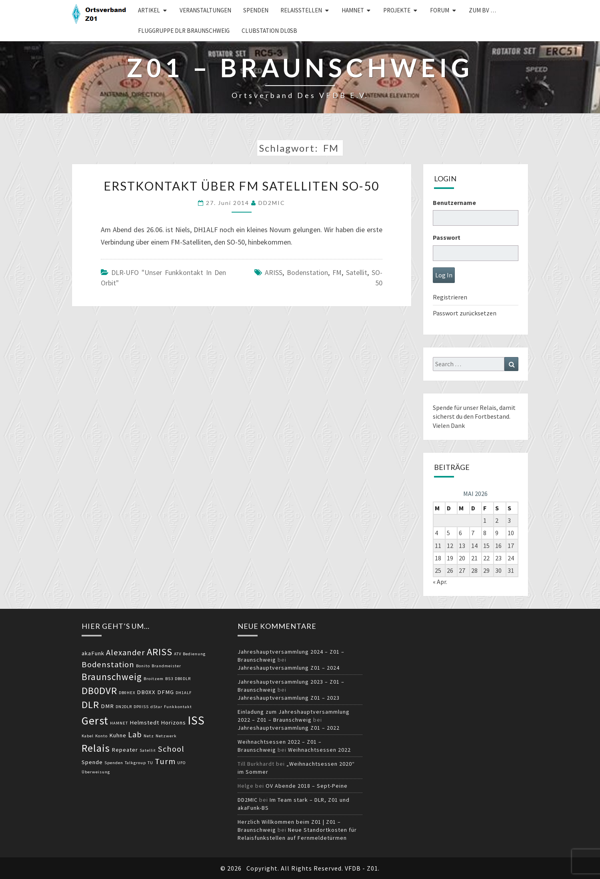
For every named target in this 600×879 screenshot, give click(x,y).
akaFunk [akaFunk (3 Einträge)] (93, 653)
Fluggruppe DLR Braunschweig (184, 30)
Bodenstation (307, 272)
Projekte (396, 10)
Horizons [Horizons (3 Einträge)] (173, 722)
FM (337, 272)
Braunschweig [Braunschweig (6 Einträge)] (112, 676)
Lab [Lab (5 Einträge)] (135, 734)
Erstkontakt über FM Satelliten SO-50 (241, 186)
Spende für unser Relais (464, 407)
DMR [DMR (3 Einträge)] (107, 706)
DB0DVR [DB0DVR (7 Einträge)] (99, 690)
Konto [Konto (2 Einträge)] (101, 736)
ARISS (273, 272)
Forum (439, 10)
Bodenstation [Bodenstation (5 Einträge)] (108, 664)
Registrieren (450, 297)
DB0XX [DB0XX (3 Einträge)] (146, 692)
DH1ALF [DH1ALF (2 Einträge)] (184, 692)
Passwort (446, 237)
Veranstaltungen (205, 10)
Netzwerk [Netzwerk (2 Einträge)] (166, 736)
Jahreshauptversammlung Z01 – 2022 (289, 727)
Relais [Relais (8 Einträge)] (96, 748)
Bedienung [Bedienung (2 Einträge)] (194, 653)
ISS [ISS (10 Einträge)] (196, 720)
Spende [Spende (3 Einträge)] (92, 762)
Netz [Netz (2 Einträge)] (149, 736)
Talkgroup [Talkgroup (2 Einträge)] (135, 762)
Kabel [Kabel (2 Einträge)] (88, 736)
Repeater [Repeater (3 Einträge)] (125, 749)
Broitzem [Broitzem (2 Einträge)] (154, 678)
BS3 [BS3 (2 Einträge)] (169, 678)
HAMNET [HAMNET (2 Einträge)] (119, 723)
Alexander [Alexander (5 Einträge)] (125, 652)
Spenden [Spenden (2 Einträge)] (113, 762)
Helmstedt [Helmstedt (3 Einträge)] (144, 722)
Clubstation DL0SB (269, 30)
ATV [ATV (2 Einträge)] (177, 653)
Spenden (255, 10)
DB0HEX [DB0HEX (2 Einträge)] (127, 692)
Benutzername (454, 203)
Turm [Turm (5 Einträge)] (165, 761)
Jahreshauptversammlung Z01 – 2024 (289, 667)
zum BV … (482, 10)
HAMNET (353, 10)
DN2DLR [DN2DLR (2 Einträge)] (124, 706)
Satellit (356, 272)
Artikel (149, 10)
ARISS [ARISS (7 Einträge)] (159, 652)
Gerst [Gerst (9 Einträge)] (95, 720)
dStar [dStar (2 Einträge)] (156, 706)
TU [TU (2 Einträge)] (150, 762)
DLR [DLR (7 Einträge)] (90, 704)
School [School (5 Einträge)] (171, 749)
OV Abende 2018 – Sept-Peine (307, 785)
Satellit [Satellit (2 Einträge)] (148, 750)
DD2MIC (271, 202)
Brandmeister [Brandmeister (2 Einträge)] (166, 665)
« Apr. (440, 582)
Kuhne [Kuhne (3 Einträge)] (117, 735)
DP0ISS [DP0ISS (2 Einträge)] (141, 706)
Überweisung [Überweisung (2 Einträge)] (96, 772)
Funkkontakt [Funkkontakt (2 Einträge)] (178, 706)
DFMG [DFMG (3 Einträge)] (165, 692)
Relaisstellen (301, 10)
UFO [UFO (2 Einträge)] (181, 762)
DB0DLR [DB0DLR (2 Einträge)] (183, 678)
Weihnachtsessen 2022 (319, 749)
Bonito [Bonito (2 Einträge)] (143, 665)
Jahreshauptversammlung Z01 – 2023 (289, 697)
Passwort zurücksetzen (464, 313)
